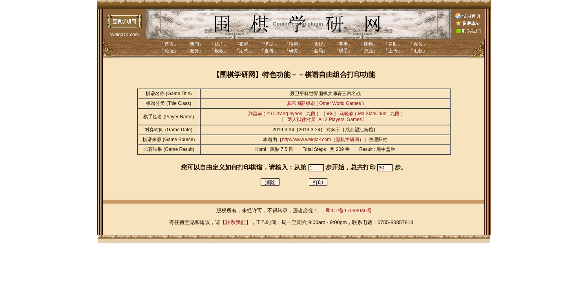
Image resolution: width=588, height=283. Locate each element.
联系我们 (235, 222)
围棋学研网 (347, 139)
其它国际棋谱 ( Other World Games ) (325, 103)
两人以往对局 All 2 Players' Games (324, 119)
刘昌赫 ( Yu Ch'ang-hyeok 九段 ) (283, 113)
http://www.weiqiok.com (306, 139)
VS (330, 113)
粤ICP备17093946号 (348, 210)
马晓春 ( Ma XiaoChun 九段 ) (371, 113)
